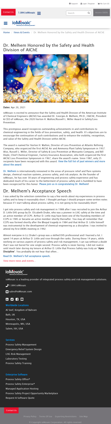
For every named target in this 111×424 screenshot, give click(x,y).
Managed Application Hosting (22, 388)
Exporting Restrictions (66, 416)
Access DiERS (101, 12)
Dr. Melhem (9, 171)
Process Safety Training (18, 363)
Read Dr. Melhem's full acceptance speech (26, 256)
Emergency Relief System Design (24, 349)
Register (91, 4)
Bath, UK (10, 314)
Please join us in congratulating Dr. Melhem (63, 184)
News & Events (22, 32)
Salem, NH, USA (14, 328)
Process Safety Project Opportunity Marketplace (32, 393)
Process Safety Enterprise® (20, 384)
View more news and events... (19, 261)
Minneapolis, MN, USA (18, 324)
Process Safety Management (21, 344)
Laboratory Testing (16, 358)
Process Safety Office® (18, 379)
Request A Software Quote (20, 398)
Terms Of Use (45, 416)
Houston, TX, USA (15, 319)
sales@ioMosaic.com (20, 291)
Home (6, 32)
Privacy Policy (30, 416)
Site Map (83, 416)
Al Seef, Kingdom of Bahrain (21, 310)
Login (84, 4)
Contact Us (8, 12)
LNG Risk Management (18, 354)
